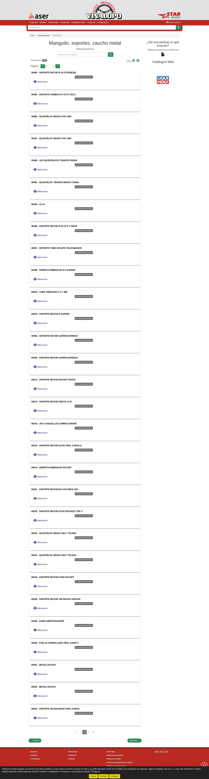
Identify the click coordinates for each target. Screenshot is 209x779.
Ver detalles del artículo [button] (84, 77)
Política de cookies (113, 759)
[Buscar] (178, 27)
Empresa (34, 22)
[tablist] (163, 79)
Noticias (72, 759)
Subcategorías (44, 35)
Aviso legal (110, 752)
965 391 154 (161, 752)
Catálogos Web (78, 22)
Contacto (91, 22)
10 (94, 732)
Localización (102, 22)
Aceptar (93, 776)
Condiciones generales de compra (119, 762)
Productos (65, 22)
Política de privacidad (114, 755)
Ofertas (43, 22)
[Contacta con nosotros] (204, 765)
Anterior (35, 740)
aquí (173, 769)
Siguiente (134, 740)
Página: (35, 66)
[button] (134, 60)
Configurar (114, 776)
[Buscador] (102, 27)
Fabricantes (53, 22)
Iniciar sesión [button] (174, 22)
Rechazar (103, 776)
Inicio (33, 35)
